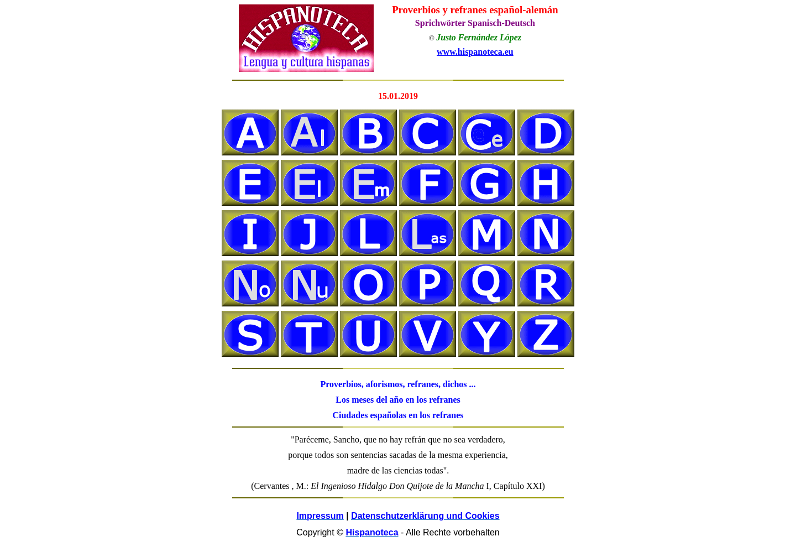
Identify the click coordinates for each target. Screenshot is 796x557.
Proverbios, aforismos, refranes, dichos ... (397, 384)
